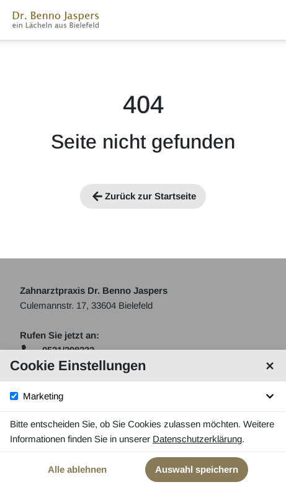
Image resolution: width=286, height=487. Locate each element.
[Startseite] (56, 20)
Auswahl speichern (196, 469)
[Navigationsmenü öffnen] (266, 20)
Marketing (150, 396)
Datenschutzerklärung (197, 439)
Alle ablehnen (77, 469)
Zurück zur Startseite (143, 196)
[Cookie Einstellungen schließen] (270, 366)
